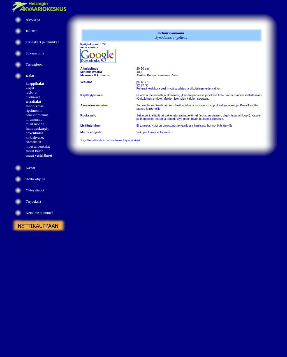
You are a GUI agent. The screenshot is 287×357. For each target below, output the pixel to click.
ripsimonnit (34, 110)
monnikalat (35, 106)
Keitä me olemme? (39, 212)
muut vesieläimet (39, 155)
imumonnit (34, 119)
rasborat (32, 92)
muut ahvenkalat (38, 146)
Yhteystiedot (35, 190)
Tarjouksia (33, 201)
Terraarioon (34, 64)
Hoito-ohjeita (35, 179)
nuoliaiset (33, 97)
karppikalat (35, 83)
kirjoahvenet (35, 137)
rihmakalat (33, 142)
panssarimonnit (37, 115)
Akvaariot (33, 19)
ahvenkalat (34, 133)
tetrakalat (33, 101)
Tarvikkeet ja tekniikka (42, 42)
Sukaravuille (35, 53)
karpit (30, 88)
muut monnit (35, 124)
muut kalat (34, 151)
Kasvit (30, 168)
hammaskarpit (37, 128)
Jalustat (31, 31)
